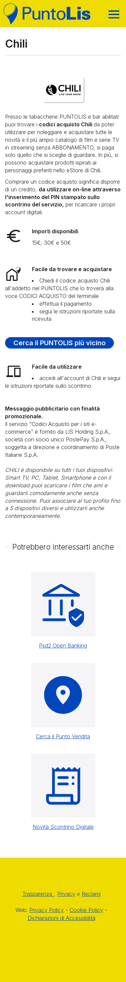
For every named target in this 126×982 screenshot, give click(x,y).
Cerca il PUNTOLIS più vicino (59, 343)
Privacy (66, 894)
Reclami (91, 894)
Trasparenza (38, 894)
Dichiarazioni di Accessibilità (61, 918)
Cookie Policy (86, 910)
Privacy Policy (46, 910)
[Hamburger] (114, 14)
